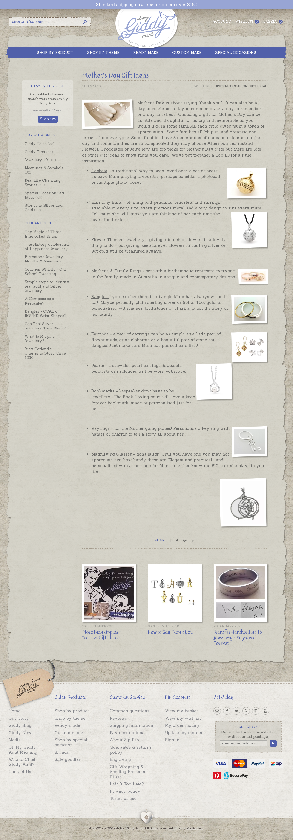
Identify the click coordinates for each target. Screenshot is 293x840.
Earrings (100, 334)
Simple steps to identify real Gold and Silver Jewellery (47, 286)
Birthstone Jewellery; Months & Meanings (44, 258)
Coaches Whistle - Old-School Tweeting (46, 271)
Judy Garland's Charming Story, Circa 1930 (45, 353)
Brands (62, 752)
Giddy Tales (40, 143)
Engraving (120, 759)
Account (222, 21)
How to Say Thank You (170, 632)
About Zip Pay (125, 739)
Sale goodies (68, 759)
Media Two (195, 828)
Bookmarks (103, 391)
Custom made (69, 732)
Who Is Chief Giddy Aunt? (22, 762)
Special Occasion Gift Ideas (45, 195)
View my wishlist (183, 718)
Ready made (67, 725)
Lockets (99, 170)
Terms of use (123, 798)
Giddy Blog (20, 725)
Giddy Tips (39, 151)
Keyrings (101, 428)
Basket (273, 21)
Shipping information (131, 725)
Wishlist (247, 21)
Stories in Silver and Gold (44, 207)
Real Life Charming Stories (43, 182)
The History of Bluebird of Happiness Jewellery (47, 246)
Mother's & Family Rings (116, 270)
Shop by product (72, 710)
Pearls (97, 365)
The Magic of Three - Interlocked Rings (44, 233)
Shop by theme (70, 718)
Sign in (172, 739)
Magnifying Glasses (111, 454)
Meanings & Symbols (44, 170)
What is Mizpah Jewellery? (39, 338)
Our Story (19, 718)
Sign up (48, 119)
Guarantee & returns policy (131, 749)
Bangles (100, 296)
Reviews (118, 718)
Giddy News (21, 732)
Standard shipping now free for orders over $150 (146, 4)
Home (14, 710)
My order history (182, 725)
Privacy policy (125, 791)
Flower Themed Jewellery (118, 239)
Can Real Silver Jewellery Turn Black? (45, 325)
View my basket (181, 710)
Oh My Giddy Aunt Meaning (23, 749)
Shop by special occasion (71, 742)
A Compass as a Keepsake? (39, 300)
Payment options (127, 732)
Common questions (129, 710)
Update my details (183, 732)
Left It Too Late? (127, 784)
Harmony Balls (107, 202)
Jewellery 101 (41, 159)
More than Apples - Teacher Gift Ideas (101, 635)
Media (15, 739)
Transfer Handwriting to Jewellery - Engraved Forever (238, 638)
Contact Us (20, 771)
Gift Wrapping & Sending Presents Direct (127, 771)
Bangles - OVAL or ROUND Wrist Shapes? (45, 313)
